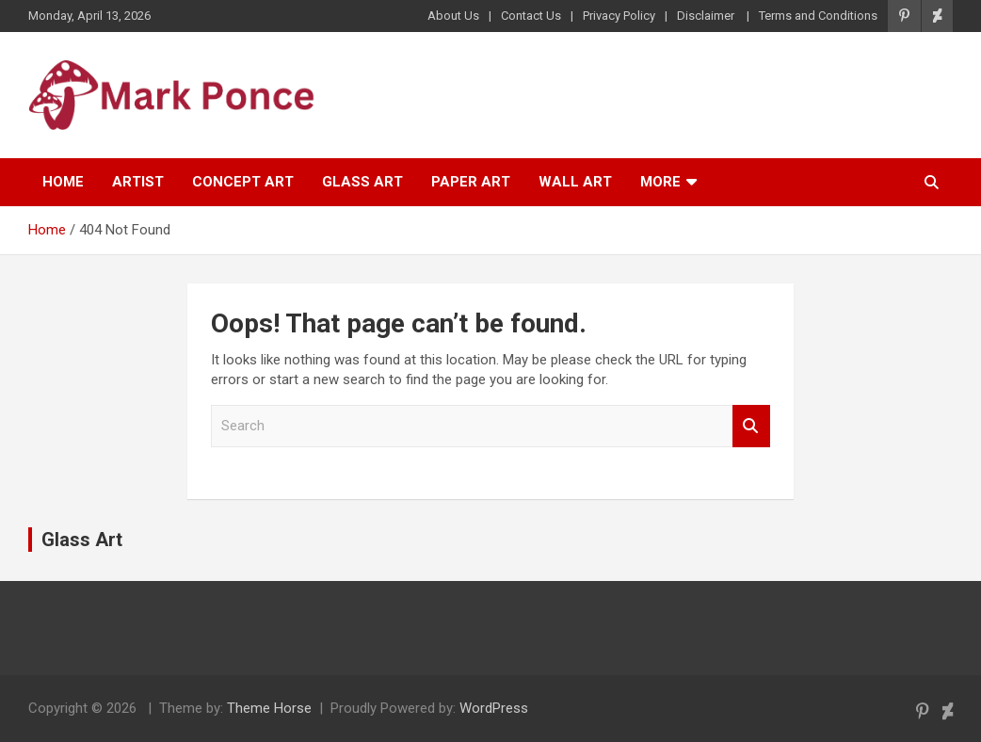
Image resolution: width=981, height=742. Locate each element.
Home (63, 181)
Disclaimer (707, 15)
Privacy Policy (619, 15)
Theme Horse (269, 708)
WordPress (493, 708)
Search (751, 426)
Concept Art (243, 181)
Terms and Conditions (818, 15)
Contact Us (531, 15)
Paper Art (470, 181)
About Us (453, 15)
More (660, 181)
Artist (138, 181)
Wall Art (575, 181)
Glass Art (362, 181)
